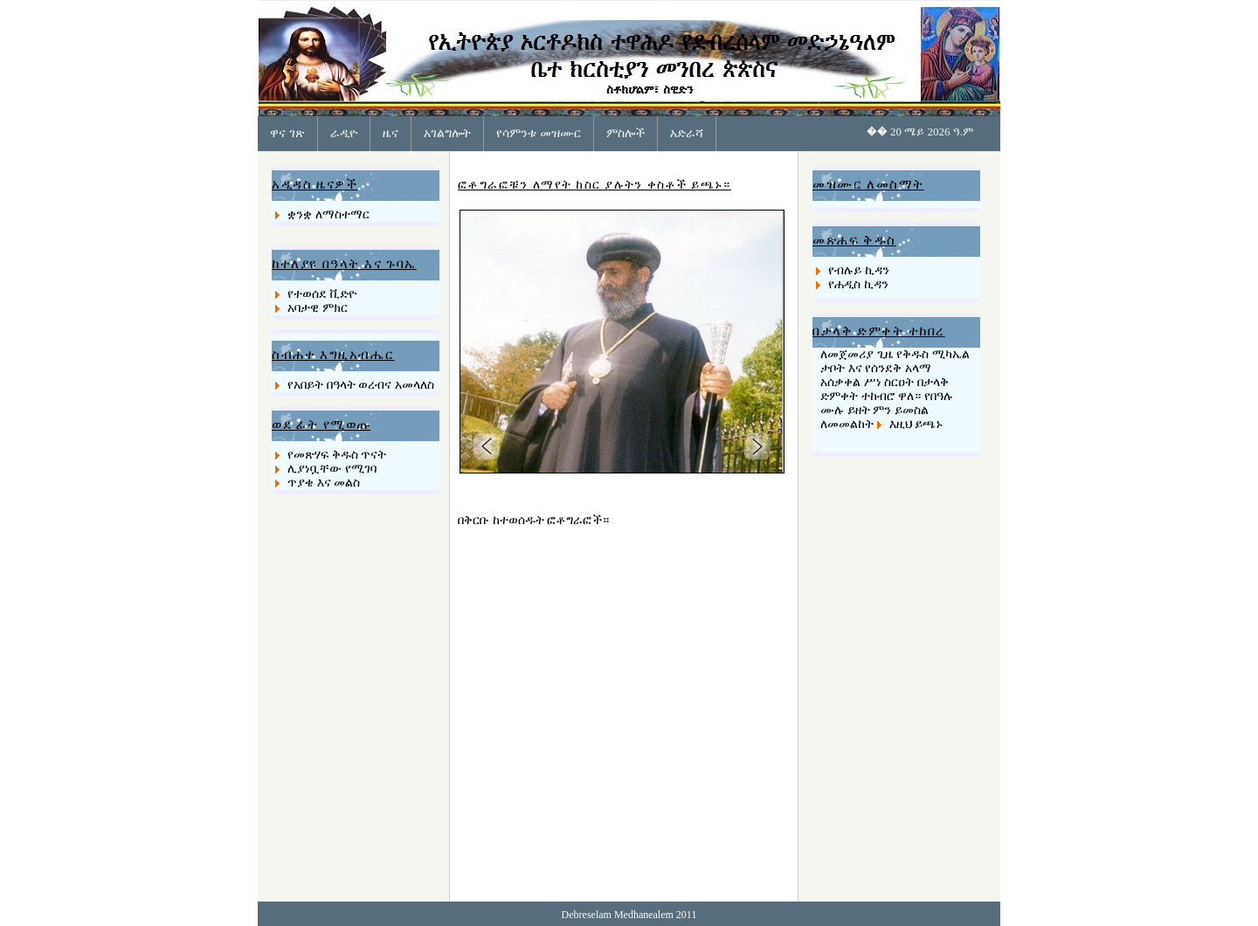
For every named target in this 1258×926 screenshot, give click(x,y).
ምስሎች (625, 133)
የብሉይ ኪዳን (858, 270)
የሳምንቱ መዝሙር (538, 133)
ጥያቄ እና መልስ (323, 482)
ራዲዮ (343, 133)
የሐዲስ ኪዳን (858, 284)
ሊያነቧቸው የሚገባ (332, 468)
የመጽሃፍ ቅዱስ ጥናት (336, 454)
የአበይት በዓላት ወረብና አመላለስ (360, 384)
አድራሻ (686, 133)
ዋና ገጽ (287, 133)
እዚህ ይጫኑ (916, 424)
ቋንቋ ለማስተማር (328, 214)
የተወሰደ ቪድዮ (321, 294)
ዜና (390, 133)
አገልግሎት (447, 133)
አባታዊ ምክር (317, 307)
